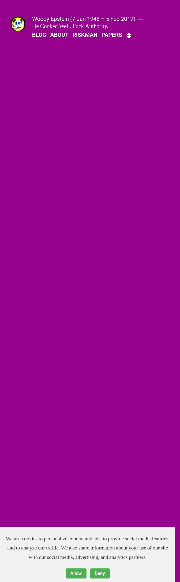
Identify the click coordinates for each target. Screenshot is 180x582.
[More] (129, 36)
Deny (100, 573)
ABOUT (59, 34)
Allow (76, 573)
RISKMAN (85, 34)
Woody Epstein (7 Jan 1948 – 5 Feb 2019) (83, 18)
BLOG (39, 34)
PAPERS (111, 34)
